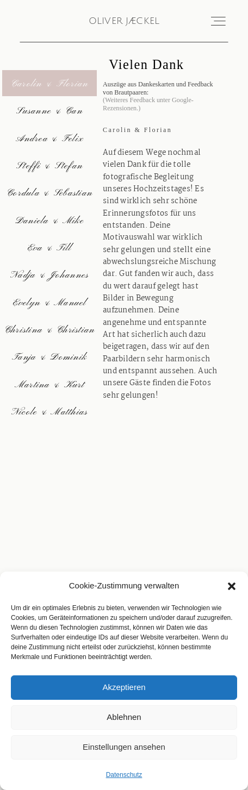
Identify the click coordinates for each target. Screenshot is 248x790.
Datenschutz (124, 775)
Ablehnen (124, 717)
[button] (231, 586)
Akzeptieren (123, 687)
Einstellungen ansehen (124, 746)
